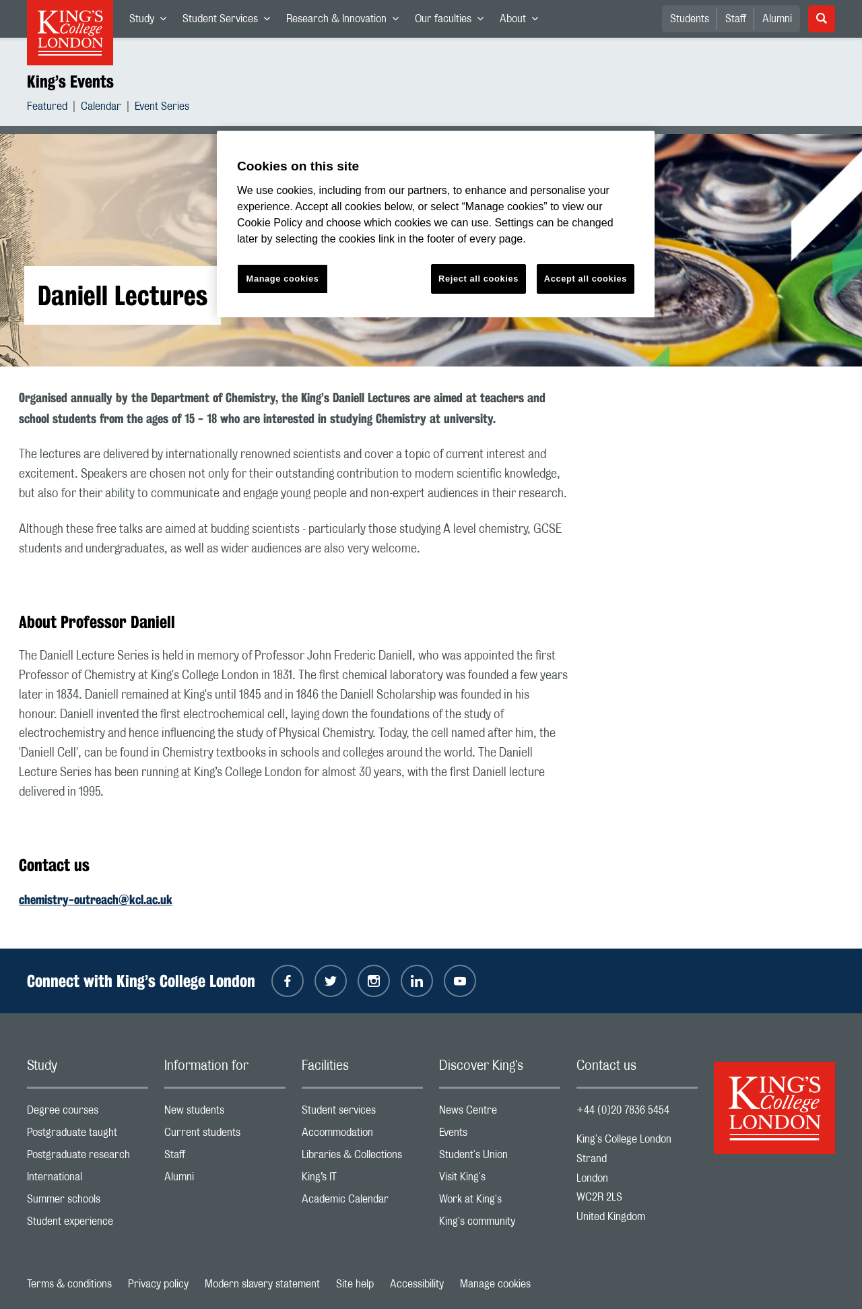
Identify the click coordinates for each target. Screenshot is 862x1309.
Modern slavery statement (262, 1284)
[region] (436, 224)
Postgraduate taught (87, 1135)
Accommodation (362, 1135)
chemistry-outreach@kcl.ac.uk (95, 899)
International (87, 1180)
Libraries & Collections (362, 1157)
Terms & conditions (69, 1284)
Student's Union (499, 1157)
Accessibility (417, 1284)
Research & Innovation (346, 21)
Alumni (777, 18)
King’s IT (362, 1180)
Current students (225, 1135)
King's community (499, 1224)
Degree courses (87, 1113)
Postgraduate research (87, 1157)
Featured (47, 108)
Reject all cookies (478, 279)
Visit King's (499, 1180)
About (523, 21)
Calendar (101, 108)
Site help (355, 1284)
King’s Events (70, 81)
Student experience (87, 1224)
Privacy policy (158, 1284)
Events (499, 1135)
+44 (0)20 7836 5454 (622, 1110)
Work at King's (499, 1202)
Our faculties (453, 21)
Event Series (162, 108)
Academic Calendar (362, 1202)
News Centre (499, 1113)
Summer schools (87, 1202)
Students (689, 18)
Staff (735, 18)
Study (151, 21)
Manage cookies (495, 1284)
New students (225, 1113)
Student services (362, 1113)
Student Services (230, 21)
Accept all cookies (585, 279)
